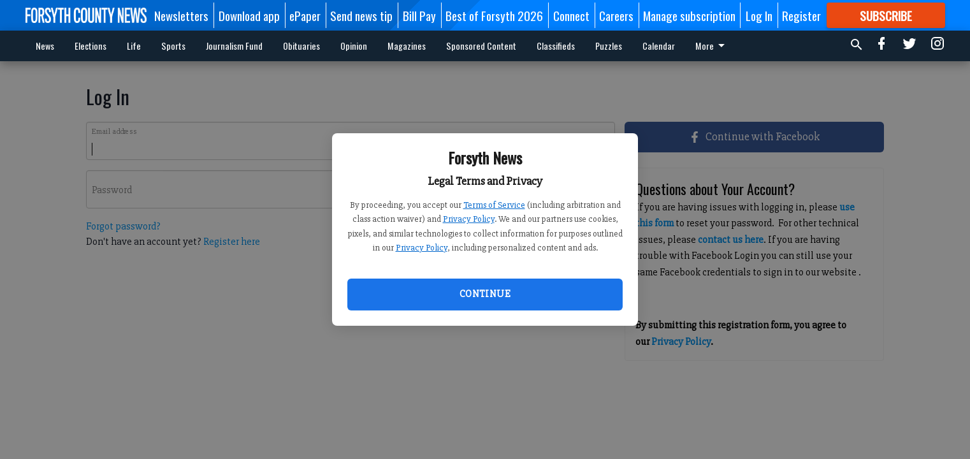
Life (134, 45)
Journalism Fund (234, 45)
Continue (485, 294)
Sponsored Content (481, 45)
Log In (759, 15)
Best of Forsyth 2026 (494, 15)
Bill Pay (419, 15)
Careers (616, 15)
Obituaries (301, 45)
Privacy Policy (469, 219)
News (45, 45)
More (712, 46)
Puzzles (608, 45)
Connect (571, 15)
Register (801, 15)
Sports (173, 45)
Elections (90, 45)
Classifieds (556, 45)
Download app (249, 15)
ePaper (305, 15)
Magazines (406, 45)
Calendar (658, 45)
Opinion (353, 45)
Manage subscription (689, 15)
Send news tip (361, 15)
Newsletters (181, 15)
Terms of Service (494, 205)
